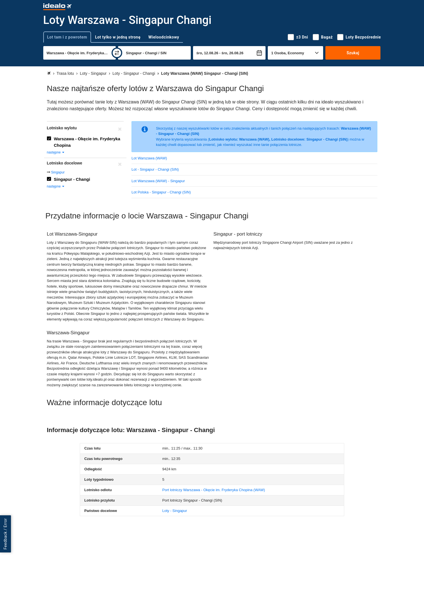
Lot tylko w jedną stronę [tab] (117, 37)
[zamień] (117, 53)
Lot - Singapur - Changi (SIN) (155, 169)
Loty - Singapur (174, 511)
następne (56, 152)
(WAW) (213, 490)
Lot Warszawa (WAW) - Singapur (158, 181)
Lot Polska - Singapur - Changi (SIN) (161, 192)
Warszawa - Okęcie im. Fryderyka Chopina (87, 142)
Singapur (58, 172)
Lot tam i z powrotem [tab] (67, 37)
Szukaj (352, 53)
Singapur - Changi (72, 179)
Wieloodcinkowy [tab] (163, 37)
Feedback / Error (5, 533)
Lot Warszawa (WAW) (149, 158)
